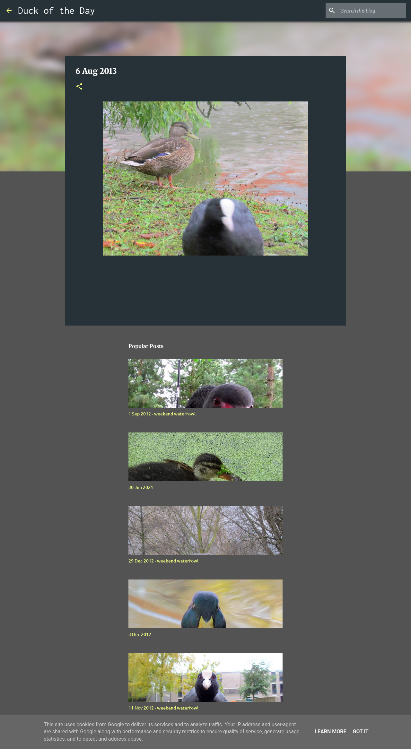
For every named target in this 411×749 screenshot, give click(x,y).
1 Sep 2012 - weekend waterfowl (162, 414)
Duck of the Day (56, 10)
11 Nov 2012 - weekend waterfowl (163, 708)
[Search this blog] (372, 10)
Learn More (330, 731)
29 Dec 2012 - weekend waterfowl (163, 561)
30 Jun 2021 (140, 487)
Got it (360, 731)
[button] (79, 87)
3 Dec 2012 (139, 634)
